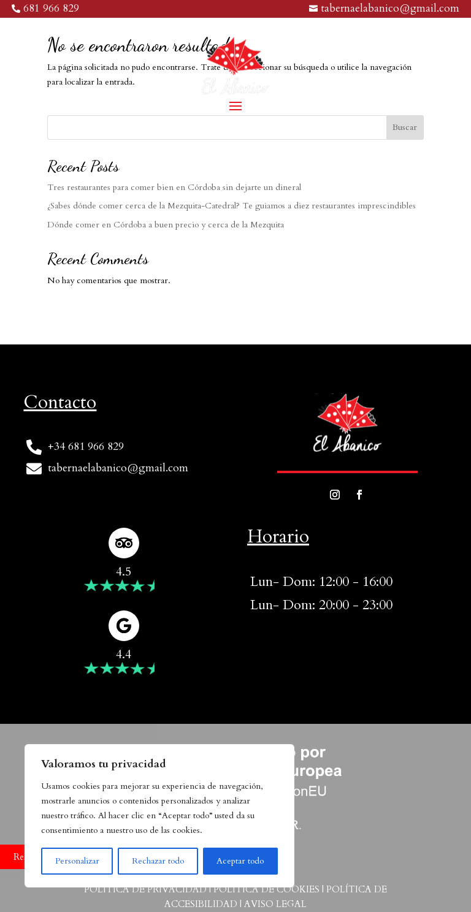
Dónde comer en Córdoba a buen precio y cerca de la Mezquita (165, 224)
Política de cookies (266, 889)
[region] (159, 815)
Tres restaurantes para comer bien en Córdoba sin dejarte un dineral (174, 187)
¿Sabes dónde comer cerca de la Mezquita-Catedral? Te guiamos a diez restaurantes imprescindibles (231, 205)
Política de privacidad (145, 889)
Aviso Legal (275, 904)
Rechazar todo (158, 861)
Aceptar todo (240, 861)
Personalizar (77, 861)
